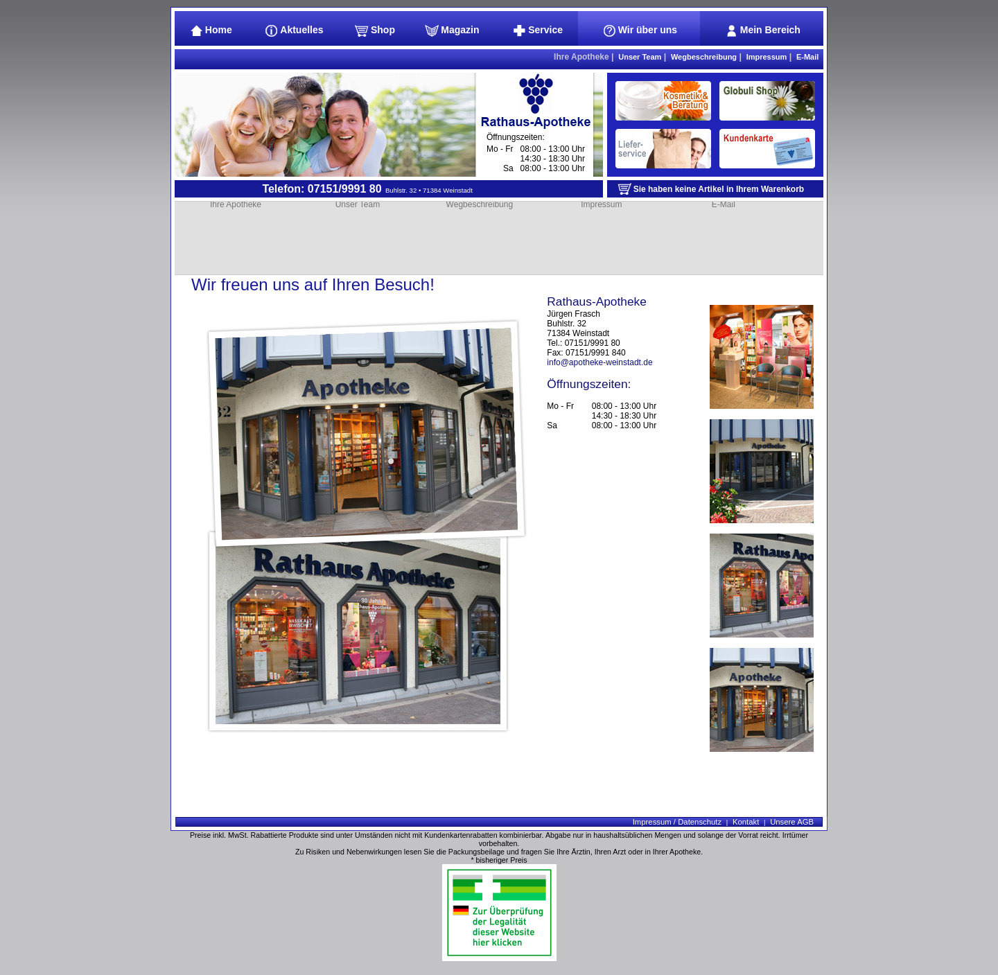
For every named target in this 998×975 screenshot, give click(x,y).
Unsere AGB (792, 822)
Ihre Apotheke (581, 57)
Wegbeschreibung (704, 57)
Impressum (766, 57)
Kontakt (746, 822)
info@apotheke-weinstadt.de (599, 362)
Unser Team (639, 57)
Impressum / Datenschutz (677, 822)
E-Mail (807, 57)
